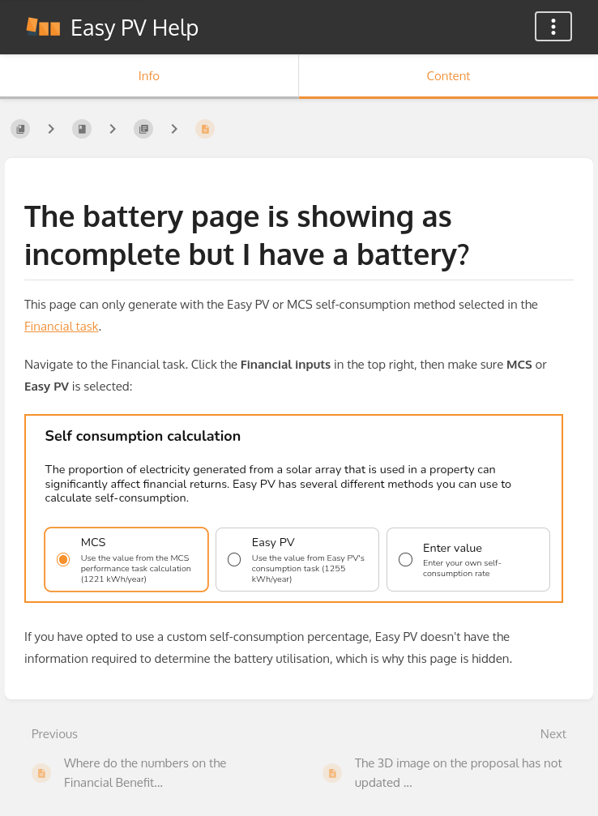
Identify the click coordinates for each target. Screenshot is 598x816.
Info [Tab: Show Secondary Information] (149, 75)
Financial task (61, 326)
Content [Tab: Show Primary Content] (448, 75)
